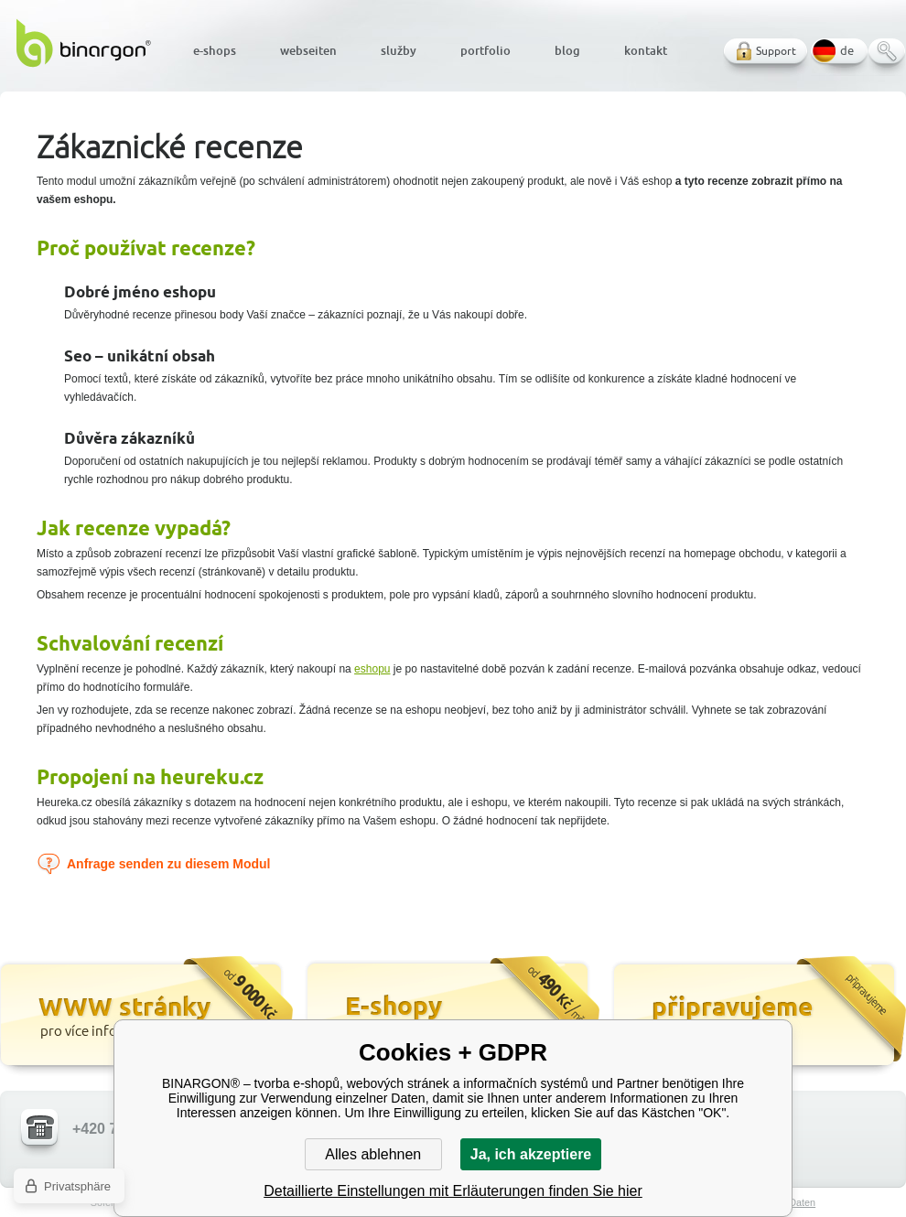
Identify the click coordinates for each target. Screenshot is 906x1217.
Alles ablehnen (373, 1154)
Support (776, 51)
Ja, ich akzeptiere (531, 1154)
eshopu (372, 668)
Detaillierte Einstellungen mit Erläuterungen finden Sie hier (453, 1191)
